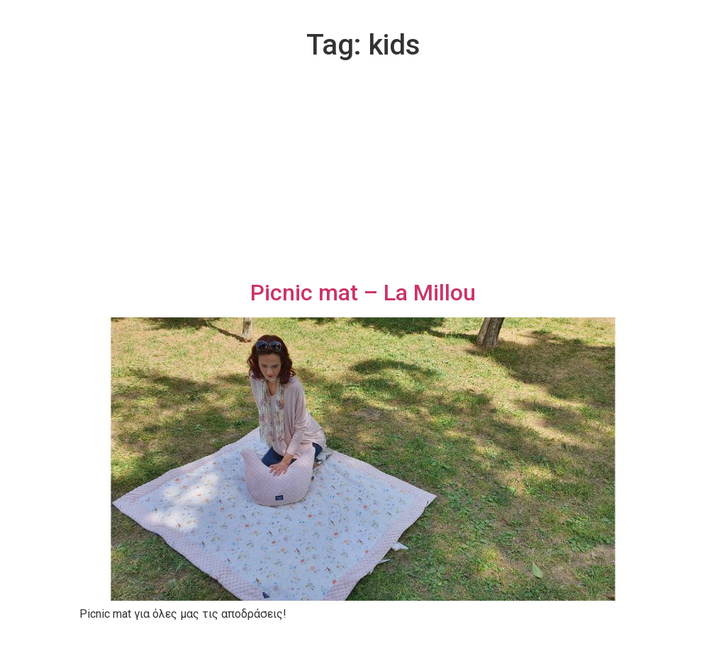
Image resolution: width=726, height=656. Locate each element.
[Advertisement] (363, 173)
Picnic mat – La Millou (363, 292)
